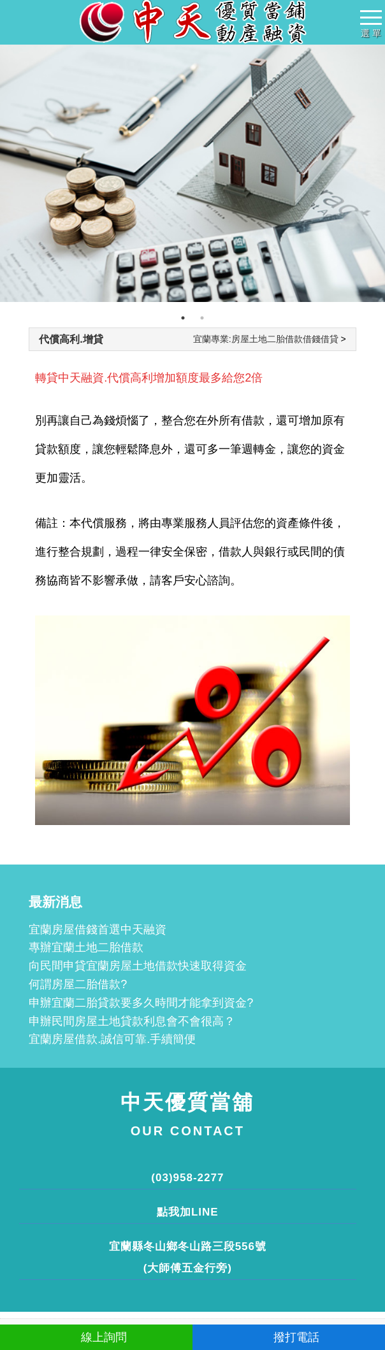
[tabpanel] (192, 173)
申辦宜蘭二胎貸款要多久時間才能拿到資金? (141, 1002)
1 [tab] (183, 318)
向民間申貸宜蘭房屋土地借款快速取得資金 (138, 965)
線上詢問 (96, 1337)
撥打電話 (289, 1337)
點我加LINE (188, 1212)
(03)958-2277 (187, 1178)
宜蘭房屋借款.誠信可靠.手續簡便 (112, 1039)
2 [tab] (202, 318)
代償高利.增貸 (71, 339)
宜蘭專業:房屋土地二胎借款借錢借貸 (265, 339)
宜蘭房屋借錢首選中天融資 (97, 929)
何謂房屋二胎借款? (78, 984)
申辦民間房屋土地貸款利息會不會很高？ (132, 1021)
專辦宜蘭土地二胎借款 (86, 947)
